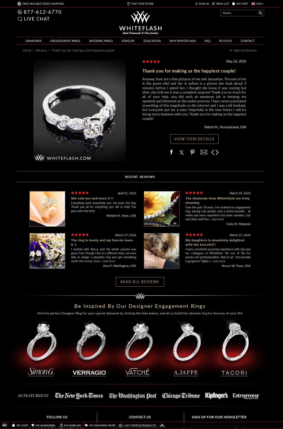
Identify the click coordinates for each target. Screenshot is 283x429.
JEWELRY (128, 41)
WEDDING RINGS (101, 41)
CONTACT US (140, 417)
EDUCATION (152, 41)
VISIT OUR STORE (142, 3)
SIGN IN (204, 3)
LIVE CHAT (37, 18)
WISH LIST (223, 3)
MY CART (242, 3)
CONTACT (248, 41)
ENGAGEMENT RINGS (65, 41)
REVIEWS (225, 41)
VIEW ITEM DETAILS (194, 139)
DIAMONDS (33, 41)
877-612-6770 (43, 12)
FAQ (207, 41)
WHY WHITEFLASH (182, 41)
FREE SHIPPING (43, 3)
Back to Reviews (246, 50)
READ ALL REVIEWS (140, 282)
